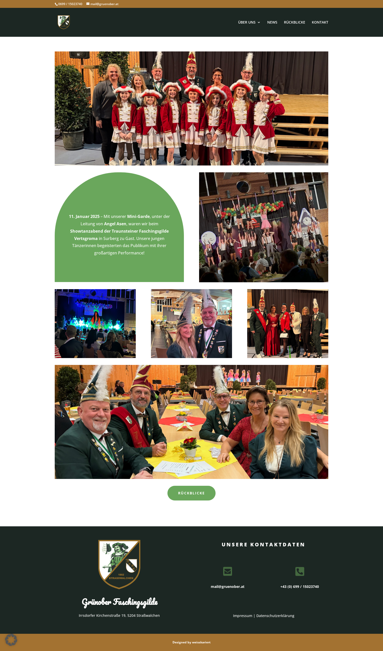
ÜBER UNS (247, 23)
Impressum (242, 615)
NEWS (272, 23)
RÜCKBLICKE (294, 23)
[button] (11, 640)
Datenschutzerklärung (275, 615)
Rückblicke (191, 493)
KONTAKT (320, 23)
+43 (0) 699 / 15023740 (299, 586)
